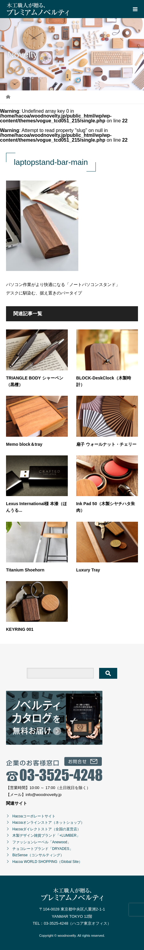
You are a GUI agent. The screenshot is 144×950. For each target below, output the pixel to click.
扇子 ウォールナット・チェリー (106, 444)
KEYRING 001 (19, 629)
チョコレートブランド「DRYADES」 (42, 849)
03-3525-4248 (56, 923)
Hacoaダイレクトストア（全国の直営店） (46, 829)
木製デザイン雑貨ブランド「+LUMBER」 (46, 835)
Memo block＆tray (24, 444)
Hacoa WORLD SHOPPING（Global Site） (47, 862)
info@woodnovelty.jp (43, 794)
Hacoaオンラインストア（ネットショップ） (48, 822)
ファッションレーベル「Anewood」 (41, 842)
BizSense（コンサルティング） (38, 855)
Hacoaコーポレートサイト (33, 816)
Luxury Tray (88, 570)
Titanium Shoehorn (25, 570)
